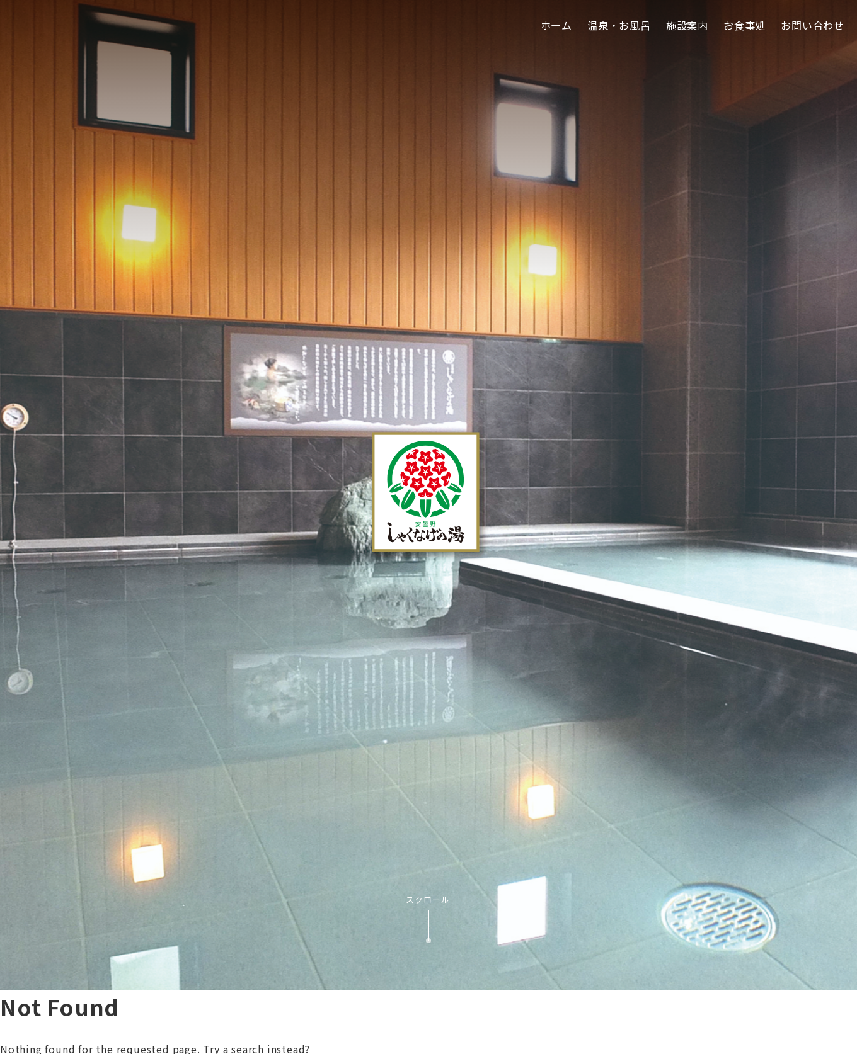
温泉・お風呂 (619, 25)
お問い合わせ (812, 25)
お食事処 (744, 25)
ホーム (556, 25)
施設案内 (687, 25)
